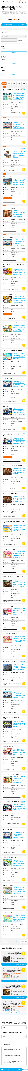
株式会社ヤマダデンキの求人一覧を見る (10, 629)
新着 (9, 83)
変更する (14, 52)
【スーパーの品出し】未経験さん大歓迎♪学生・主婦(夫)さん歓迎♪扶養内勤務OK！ (19, 154)
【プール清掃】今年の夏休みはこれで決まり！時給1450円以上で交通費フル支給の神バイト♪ (19, 918)
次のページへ (23, 941)
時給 (14, 83)
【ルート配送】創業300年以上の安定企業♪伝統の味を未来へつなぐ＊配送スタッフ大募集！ (19, 752)
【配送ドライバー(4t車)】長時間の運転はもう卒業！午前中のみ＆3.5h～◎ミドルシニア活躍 (19, 411)
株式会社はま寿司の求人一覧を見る (9, 142)
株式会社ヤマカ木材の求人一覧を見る (9, 345)
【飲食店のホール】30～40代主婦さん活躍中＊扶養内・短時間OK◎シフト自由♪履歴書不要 (19, 213)
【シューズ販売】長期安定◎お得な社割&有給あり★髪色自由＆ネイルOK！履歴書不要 (19, 554)
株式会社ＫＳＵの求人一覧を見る (9, 429)
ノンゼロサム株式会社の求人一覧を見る (10, 318)
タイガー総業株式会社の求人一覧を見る (10, 544)
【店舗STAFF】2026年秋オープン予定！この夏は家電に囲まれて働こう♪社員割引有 (19, 611)
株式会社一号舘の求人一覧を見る (9, 170)
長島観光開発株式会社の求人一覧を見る (10, 373)
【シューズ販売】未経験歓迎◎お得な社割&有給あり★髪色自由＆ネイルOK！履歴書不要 (19, 639)
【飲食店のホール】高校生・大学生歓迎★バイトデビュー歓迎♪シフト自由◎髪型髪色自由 (19, 471)
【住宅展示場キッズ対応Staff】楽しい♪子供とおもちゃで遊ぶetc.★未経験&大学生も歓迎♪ (19, 328)
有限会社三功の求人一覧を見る (8, 880)
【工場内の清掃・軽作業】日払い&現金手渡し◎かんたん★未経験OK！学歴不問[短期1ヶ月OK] (19, 96)
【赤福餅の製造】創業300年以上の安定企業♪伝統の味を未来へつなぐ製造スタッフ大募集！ (19, 890)
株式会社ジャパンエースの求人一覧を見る (10, 289)
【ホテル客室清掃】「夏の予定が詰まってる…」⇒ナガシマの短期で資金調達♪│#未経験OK (19, 528)
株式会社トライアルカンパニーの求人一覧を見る (11, 797)
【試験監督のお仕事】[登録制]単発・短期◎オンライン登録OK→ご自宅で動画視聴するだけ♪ (19, 441)
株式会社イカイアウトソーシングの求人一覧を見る (12, 741)
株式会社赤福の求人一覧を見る (8, 769)
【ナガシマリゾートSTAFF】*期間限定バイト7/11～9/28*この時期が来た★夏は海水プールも (19, 356)
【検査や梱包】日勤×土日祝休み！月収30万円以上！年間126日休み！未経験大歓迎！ (19, 724)
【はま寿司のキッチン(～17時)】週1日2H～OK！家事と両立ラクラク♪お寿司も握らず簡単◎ (19, 125)
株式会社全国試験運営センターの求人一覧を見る (11, 461)
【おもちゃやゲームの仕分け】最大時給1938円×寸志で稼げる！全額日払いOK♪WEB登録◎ (19, 299)
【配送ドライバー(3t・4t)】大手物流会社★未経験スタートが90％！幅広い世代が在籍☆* (19, 807)
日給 (19, 83)
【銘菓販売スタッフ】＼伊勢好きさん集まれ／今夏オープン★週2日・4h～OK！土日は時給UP (19, 584)
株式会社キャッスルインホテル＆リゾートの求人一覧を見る (12, 684)
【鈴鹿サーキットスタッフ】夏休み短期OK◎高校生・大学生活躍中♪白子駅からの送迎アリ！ (19, 182)
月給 (24, 83)
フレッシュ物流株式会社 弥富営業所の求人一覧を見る (12, 824)
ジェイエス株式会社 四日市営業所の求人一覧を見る (12, 113)
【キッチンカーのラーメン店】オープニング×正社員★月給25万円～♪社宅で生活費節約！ (19, 272)
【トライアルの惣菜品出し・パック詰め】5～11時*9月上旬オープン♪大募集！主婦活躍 (19, 779)
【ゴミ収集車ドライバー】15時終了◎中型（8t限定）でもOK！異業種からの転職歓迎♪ (19, 863)
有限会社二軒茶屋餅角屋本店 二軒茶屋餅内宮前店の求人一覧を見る (12, 601)
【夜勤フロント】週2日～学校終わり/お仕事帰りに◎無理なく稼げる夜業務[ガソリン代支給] (19, 667)
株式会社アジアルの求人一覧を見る (9, 231)
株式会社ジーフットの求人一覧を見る (9, 572)
